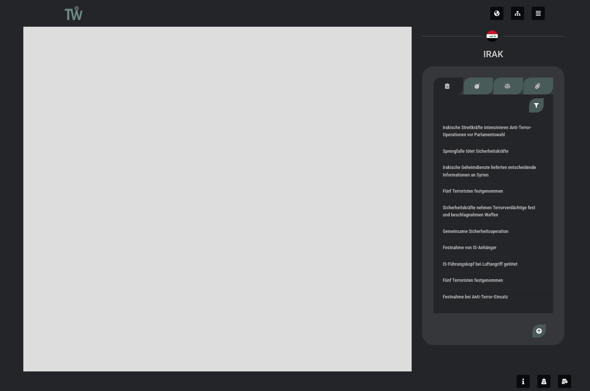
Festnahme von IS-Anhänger (471, 248)
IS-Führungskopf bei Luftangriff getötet (481, 264)
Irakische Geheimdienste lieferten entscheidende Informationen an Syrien (490, 171)
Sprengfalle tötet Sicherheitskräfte (476, 151)
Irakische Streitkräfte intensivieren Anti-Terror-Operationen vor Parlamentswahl (488, 131)
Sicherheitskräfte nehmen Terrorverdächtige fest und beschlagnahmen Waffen (490, 211)
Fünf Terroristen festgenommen (474, 192)
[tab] (449, 86)
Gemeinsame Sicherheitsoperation (476, 231)
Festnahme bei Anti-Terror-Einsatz (476, 297)
